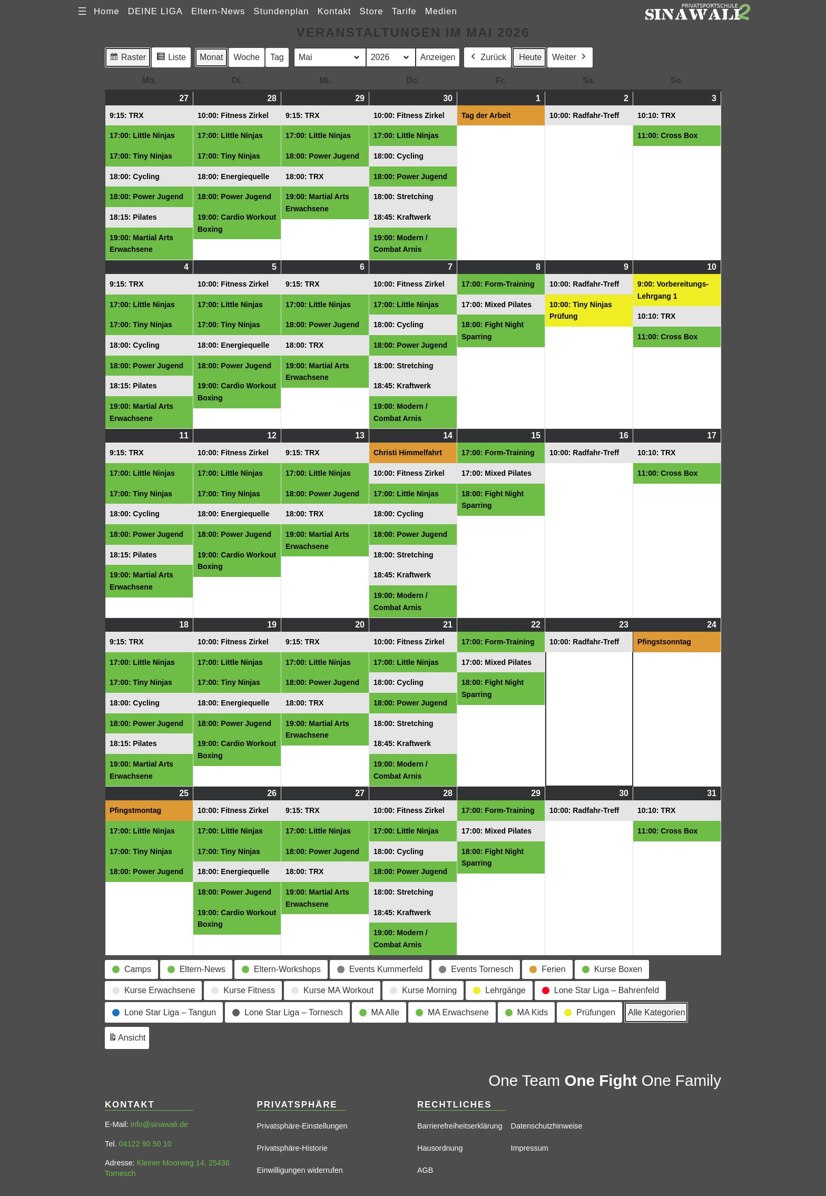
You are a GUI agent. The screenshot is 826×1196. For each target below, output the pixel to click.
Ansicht (128, 1039)
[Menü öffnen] (82, 11)
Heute (530, 57)
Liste (171, 58)
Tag (277, 57)
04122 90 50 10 (145, 1144)
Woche (246, 57)
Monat (211, 57)
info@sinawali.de (159, 1124)
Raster (127, 58)
